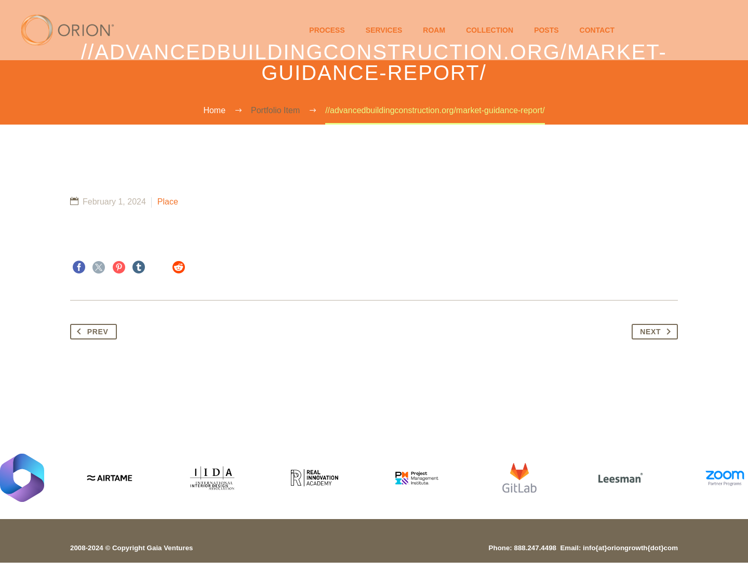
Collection (489, 30)
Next (657, 331)
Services (384, 30)
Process (326, 30)
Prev (91, 331)
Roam (434, 30)
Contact (597, 30)
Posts (546, 30)
